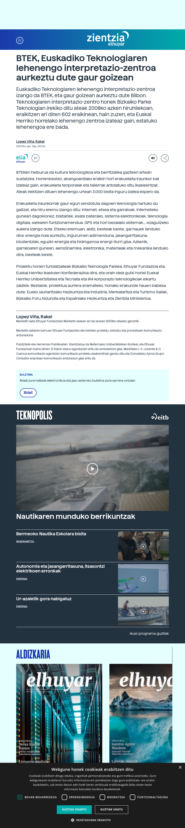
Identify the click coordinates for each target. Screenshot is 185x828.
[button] (19, 40)
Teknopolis (34, 415)
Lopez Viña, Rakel (30, 142)
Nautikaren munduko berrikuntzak (75, 516)
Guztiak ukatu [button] (111, 809)
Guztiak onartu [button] (74, 809)
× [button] (180, 767)
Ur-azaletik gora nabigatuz (43, 598)
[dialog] (92, 795)
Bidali (28, 393)
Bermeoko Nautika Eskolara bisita (51, 533)
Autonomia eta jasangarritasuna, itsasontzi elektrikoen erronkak (60, 569)
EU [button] (35, 158)
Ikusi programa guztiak (149, 633)
